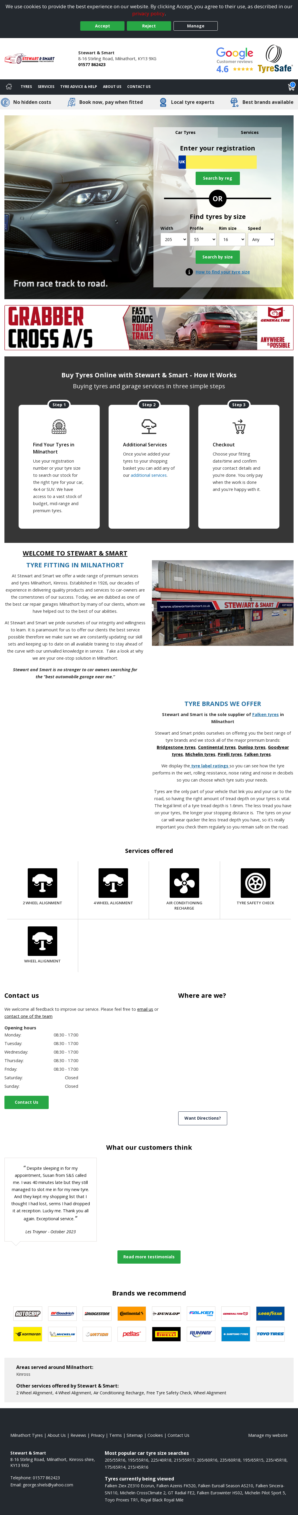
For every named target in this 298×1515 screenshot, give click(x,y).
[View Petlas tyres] (131, 1334)
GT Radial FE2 (181, 1493)
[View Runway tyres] (201, 1334)
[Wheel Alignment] (42, 945)
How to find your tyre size (223, 272)
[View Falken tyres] (201, 1313)
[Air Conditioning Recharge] (184, 890)
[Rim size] (232, 239)
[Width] (174, 239)
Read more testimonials (149, 1257)
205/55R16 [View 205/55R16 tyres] (115, 1460)
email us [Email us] (145, 1009)
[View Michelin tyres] (62, 1334)
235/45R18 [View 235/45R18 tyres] (276, 1460)
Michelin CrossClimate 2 (143, 1493)
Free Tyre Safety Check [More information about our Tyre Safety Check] (168, 1393)
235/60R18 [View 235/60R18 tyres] (230, 1460)
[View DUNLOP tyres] (166, 1313)
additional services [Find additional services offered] (149, 475)
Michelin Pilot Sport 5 (265, 1493)
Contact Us (26, 1102)
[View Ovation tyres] (97, 1334)
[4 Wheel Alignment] (113, 887)
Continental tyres (217, 747)
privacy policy (148, 13)
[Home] (9, 87)
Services (46, 86)
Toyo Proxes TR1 (121, 1500)
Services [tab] (250, 132)
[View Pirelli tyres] (166, 1334)
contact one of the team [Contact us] (28, 1016)
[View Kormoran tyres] (27, 1334)
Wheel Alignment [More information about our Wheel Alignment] (210, 1393)
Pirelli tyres (230, 754)
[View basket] (291, 87)
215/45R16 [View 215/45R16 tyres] (138, 1467)
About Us (112, 86)
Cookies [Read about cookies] (155, 1435)
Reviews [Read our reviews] (78, 1435)
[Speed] (261, 239)
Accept (102, 26)
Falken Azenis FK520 (176, 1485)
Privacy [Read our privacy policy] (97, 1435)
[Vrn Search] (218, 162)
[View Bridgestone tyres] (97, 1313)
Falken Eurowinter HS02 (219, 1493)
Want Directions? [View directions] (202, 1118)
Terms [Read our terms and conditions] (115, 1435)
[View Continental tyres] (131, 1313)
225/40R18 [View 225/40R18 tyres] (161, 1460)
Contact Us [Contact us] (138, 86)
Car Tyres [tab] (185, 132)
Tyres (26, 86)
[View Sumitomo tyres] (235, 1334)
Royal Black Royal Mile (162, 1500)
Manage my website (268, 1435)
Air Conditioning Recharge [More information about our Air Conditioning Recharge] (119, 1393)
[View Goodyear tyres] (270, 1313)
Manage (195, 26)
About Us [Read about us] (57, 1435)
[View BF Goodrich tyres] (62, 1313)
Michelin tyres (200, 754)
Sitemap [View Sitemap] (135, 1435)
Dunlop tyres (252, 747)
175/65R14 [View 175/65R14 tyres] (115, 1467)
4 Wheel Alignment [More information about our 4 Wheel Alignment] (73, 1393)
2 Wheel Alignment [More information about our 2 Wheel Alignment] (34, 1393)
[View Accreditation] (275, 58)
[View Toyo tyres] (270, 1334)
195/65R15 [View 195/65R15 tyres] (253, 1460)
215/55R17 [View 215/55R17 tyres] (184, 1460)
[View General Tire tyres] (235, 1313)
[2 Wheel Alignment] (42, 887)
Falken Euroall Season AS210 (225, 1485)
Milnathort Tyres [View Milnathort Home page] (26, 1435)
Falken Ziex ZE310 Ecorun (129, 1485)
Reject (149, 26)
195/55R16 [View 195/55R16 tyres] (138, 1460)
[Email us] (48, 1485)
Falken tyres (265, 714)
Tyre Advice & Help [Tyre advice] (78, 86)
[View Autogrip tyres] (27, 1313)
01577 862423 (91, 64)
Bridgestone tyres (176, 747)
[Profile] (203, 239)
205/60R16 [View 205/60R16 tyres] (207, 1460)
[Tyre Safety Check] (255, 887)
